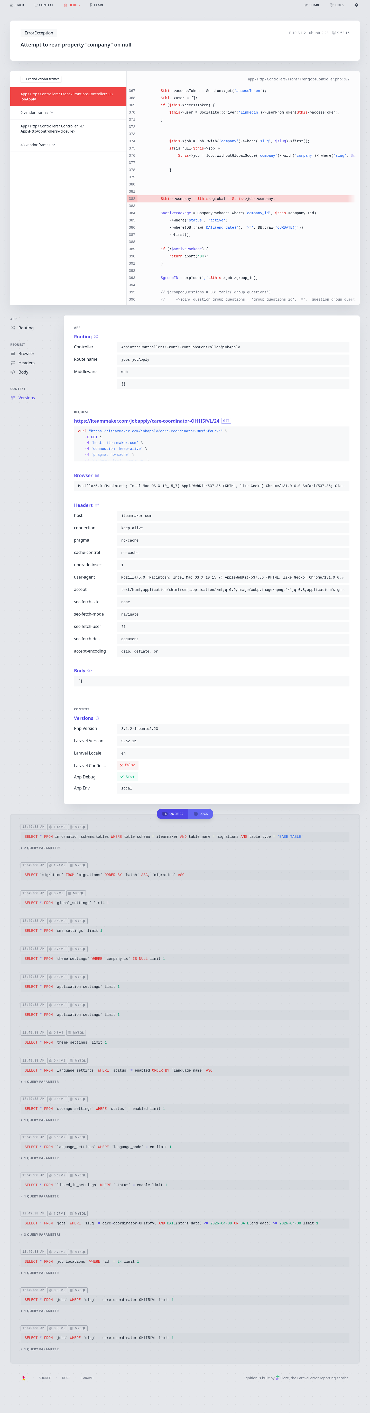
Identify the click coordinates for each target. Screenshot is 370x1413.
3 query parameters (41, 1235)
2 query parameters (41, 848)
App (13, 319)
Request (17, 344)
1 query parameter (40, 1082)
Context (18, 389)
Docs (66, 1378)
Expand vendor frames (41, 79)
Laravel (87, 1378)
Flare (282, 1377)
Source (45, 1378)
